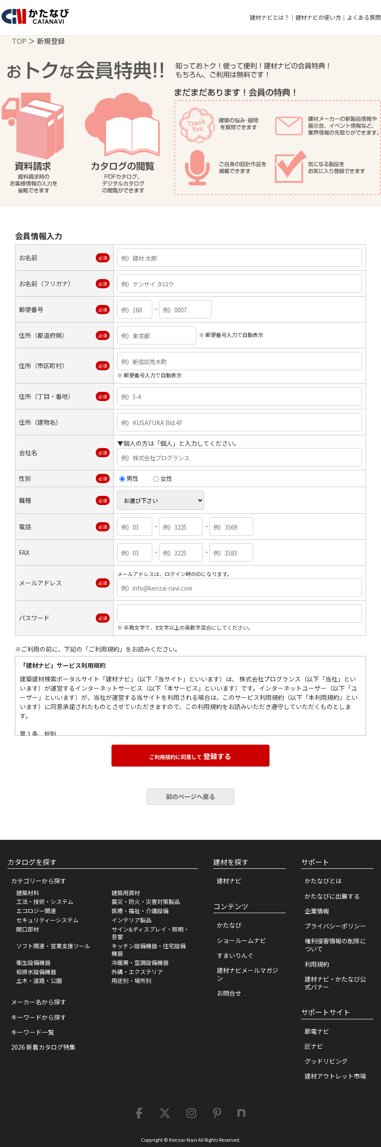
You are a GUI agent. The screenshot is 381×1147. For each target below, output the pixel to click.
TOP (19, 41)
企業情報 (317, 911)
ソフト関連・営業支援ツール (53, 946)
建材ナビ (229, 880)
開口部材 (27, 929)
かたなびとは (323, 880)
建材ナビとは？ (270, 17)
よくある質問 (364, 17)
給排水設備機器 (36, 972)
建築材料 (27, 893)
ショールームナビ (241, 940)
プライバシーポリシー (335, 925)
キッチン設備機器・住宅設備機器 (148, 949)
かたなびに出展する (332, 896)
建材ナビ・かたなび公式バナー (335, 983)
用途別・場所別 (131, 980)
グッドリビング (326, 1061)
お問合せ (229, 993)
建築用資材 (125, 893)
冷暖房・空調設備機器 (140, 962)
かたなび (229, 925)
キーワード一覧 (32, 1032)
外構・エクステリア (137, 972)
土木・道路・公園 (39, 980)
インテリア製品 (131, 920)
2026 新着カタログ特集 (43, 1047)
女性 (163, 478)
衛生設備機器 (33, 962)
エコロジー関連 (36, 911)
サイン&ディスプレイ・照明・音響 (150, 933)
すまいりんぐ (235, 955)
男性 (129, 478)
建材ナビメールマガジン (247, 974)
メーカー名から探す (38, 1001)
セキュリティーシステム (47, 920)
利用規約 (317, 964)
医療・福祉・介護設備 (140, 911)
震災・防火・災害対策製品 (145, 901)
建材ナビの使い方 (318, 17)
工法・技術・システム (44, 901)
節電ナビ (317, 1031)
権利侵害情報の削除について (335, 944)
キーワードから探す (38, 1017)
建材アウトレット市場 (335, 1076)
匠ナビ (314, 1046)
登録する (190, 756)
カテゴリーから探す (38, 880)
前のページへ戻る (190, 796)
